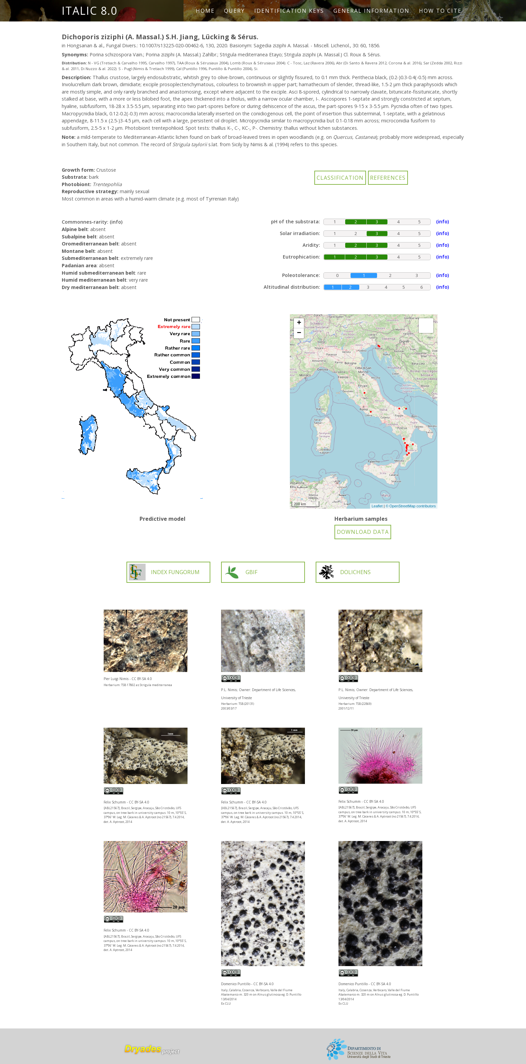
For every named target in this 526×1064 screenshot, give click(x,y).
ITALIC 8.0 (89, 10)
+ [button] (299, 323)
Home (205, 10)
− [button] (299, 333)
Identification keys (289, 10)
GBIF (240, 572)
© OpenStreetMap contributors (411, 506)
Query (234, 10)
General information (371, 10)
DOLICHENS (344, 572)
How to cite (440, 10)
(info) (116, 222)
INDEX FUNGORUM (164, 572)
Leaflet (377, 506)
